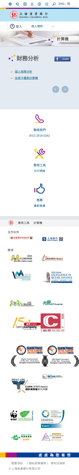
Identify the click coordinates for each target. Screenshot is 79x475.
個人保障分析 (23, 71)
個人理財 (37, 26)
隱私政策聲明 (37, 463)
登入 (19, 26)
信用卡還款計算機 (26, 78)
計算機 (38, 223)
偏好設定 (10, 4)
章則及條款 (58, 463)
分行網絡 (39, 171)
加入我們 (32, 4)
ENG (61, 3)
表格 (47, 4)
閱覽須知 (17, 463)
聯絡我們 (17, 4)
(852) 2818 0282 (39, 135)
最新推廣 (39, 205)
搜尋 (54, 4)
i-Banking (25, 4)
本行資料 (39, 4)
